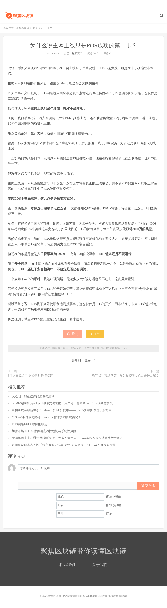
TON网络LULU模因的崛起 (29, 424)
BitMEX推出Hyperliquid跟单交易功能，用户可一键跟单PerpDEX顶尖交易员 (62, 403)
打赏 (95, 334)
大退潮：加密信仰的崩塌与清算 (33, 396)
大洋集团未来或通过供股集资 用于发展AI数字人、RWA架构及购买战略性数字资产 (67, 438)
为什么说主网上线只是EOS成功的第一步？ (83, 45)
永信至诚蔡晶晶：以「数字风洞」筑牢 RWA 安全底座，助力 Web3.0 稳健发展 (64, 445)
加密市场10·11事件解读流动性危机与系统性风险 (44, 431)
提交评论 (148, 485)
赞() (72, 334)
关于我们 (100, 565)
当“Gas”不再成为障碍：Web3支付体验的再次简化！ (46, 417)
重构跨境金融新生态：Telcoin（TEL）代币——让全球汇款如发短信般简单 (62, 410)
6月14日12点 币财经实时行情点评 (30, 375)
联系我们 (67, 565)
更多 (88, 360)
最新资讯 (38, 28)
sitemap (123, 595)
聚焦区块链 (18, 15)
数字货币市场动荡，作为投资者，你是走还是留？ (125, 375)
